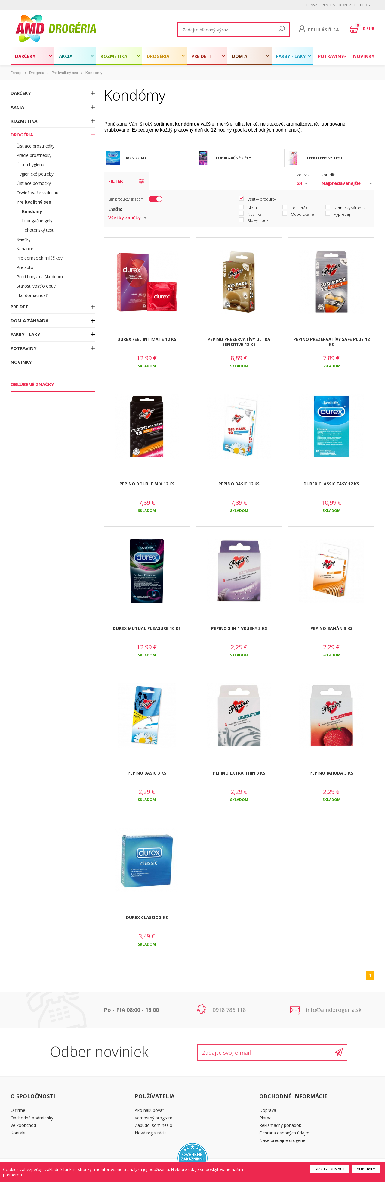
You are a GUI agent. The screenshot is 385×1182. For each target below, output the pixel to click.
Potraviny (331, 56)
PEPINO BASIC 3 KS (147, 773)
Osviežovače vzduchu (37, 192)
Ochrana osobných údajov (284, 1133)
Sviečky (24, 239)
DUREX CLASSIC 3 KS (147, 917)
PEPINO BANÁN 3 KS (331, 628)
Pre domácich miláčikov (40, 258)
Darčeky (25, 56)
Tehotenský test (38, 230)
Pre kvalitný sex (65, 72)
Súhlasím (366, 1168)
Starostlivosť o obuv (36, 286)
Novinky (363, 56)
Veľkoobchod (23, 1125)
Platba (328, 5)
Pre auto (25, 267)
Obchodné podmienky (32, 1118)
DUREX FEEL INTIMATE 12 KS (146, 339)
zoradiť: (328, 174)
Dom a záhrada (242, 59)
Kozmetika (113, 56)
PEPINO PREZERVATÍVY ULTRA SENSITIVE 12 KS (239, 341)
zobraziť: (305, 174)
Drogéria (158, 56)
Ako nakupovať (149, 1110)
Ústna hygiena (30, 164)
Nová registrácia (151, 1133)
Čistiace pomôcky (34, 183)
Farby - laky (291, 56)
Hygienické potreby (35, 174)
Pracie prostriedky (34, 155)
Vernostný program (153, 1118)
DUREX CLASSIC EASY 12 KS (331, 484)
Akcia (65, 56)
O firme (18, 1110)
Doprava (309, 5)
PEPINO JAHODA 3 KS (331, 773)
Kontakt (347, 5)
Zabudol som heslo (153, 1125)
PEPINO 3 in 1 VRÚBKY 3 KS (239, 628)
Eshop (16, 72)
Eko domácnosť (32, 295)
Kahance (25, 248)
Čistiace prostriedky (35, 146)
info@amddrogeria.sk (334, 1009)
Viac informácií (329, 1168)
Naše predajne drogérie (282, 1140)
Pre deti (201, 56)
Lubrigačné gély (37, 220)
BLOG (365, 5)
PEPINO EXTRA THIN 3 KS (239, 773)
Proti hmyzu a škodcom (40, 276)
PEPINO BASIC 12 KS (239, 484)
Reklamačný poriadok (280, 1125)
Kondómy (93, 72)
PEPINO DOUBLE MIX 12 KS (146, 484)
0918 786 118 (229, 1009)
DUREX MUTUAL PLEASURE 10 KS (147, 628)
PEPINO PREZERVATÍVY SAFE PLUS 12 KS (331, 341)
